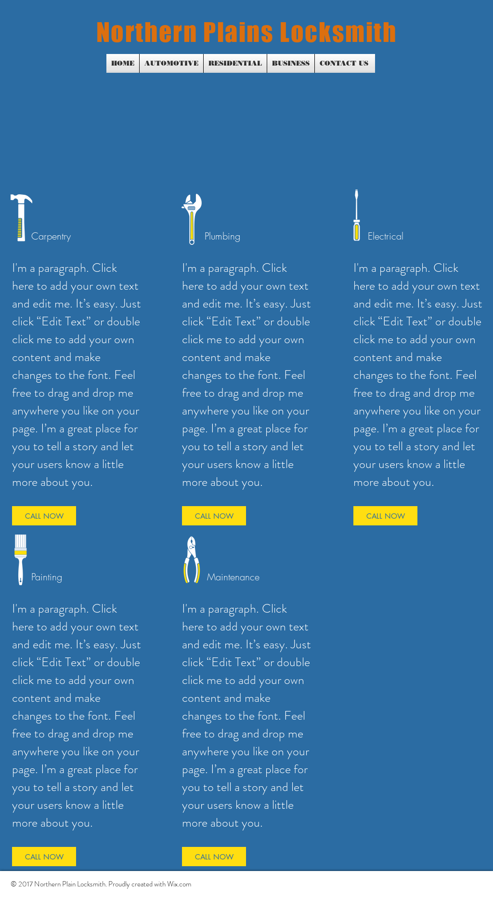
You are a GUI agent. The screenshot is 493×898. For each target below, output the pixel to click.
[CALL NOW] (44, 515)
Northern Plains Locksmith (246, 32)
